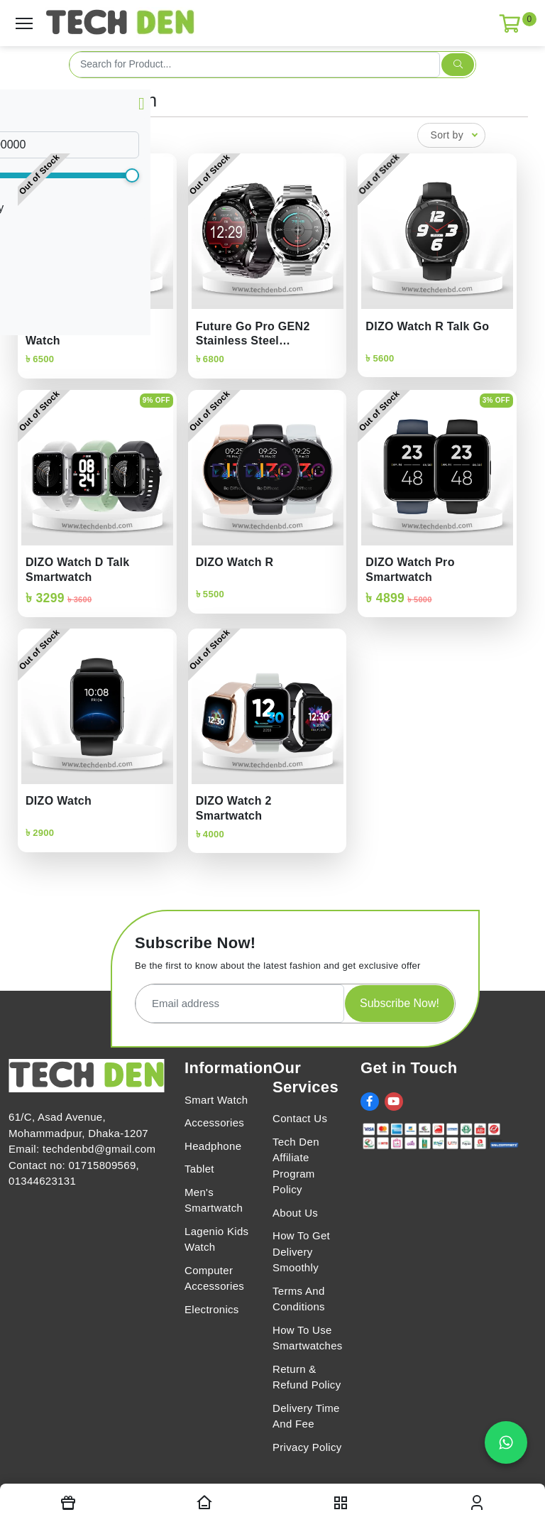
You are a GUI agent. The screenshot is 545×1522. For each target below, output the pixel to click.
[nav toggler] (340, 1503)
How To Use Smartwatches (307, 1338)
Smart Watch (216, 1100)
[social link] (369, 1101)
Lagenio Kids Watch (216, 1239)
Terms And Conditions (298, 1299)
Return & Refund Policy (306, 1377)
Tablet (199, 1169)
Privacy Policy (307, 1447)
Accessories (214, 1122)
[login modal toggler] (477, 1503)
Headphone (213, 1146)
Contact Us (299, 1118)
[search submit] (457, 64)
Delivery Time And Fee (306, 1416)
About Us (295, 1213)
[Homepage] (204, 1503)
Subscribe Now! (399, 1003)
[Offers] (68, 1503)
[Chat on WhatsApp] (506, 1442)
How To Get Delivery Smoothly (301, 1251)
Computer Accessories (214, 1278)
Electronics (212, 1309)
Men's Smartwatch (214, 1200)
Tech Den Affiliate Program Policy (295, 1166)
